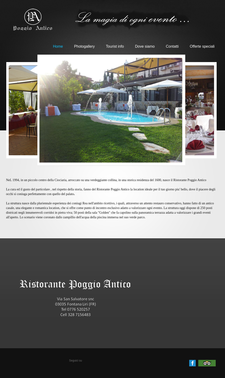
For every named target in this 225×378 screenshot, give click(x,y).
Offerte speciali (202, 46)
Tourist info (115, 46)
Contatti (172, 46)
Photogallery (84, 46)
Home (58, 46)
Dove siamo (145, 46)
